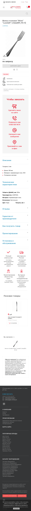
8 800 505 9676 (14, 125)
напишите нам (22, 495)
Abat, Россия (5, 436)
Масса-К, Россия (6, 449)
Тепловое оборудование (8, 461)
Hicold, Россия (6, 446)
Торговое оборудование (8, 476)
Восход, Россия (6, 448)
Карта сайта (6, 427)
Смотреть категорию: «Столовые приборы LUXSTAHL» (13, 90)
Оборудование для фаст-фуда (9, 470)
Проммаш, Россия (7, 451)
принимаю (16, 508)
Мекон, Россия (6, 440)
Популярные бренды (9, 433)
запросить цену (15, 66)
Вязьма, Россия (6, 443)
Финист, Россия (6, 439)
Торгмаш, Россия (6, 442)
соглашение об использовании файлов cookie (15, 506)
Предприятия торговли (8, 422)
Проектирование (8, 418)
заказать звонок (9, 2)
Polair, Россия (5, 437)
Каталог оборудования (10, 459)
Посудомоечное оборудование (10, 467)
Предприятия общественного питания (12, 420)
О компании (6, 409)
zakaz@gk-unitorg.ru (9, 399)
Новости (4, 412)
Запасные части (6, 474)
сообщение (14, 137)
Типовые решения (7, 423)
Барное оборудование (7, 473)
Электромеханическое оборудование (11, 464)
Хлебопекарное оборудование (10, 466)
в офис (14, 148)
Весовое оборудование (8, 471)
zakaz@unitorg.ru (9, 14)
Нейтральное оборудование (9, 469)
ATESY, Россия (6, 445)
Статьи (4, 413)
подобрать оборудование (9, 495)
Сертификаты (5, 415)
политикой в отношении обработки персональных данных (14, 492)
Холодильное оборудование (9, 463)
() (22, 2)
